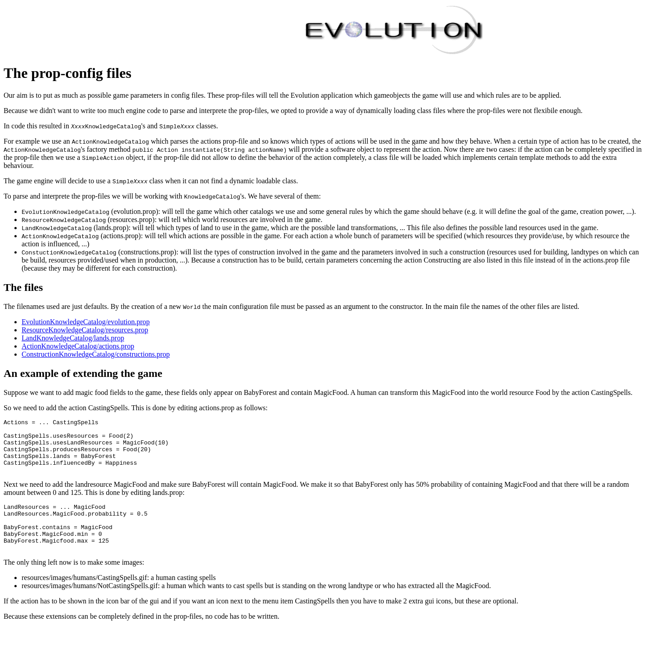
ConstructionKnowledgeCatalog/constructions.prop (96, 354)
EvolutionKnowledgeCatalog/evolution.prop (86, 322)
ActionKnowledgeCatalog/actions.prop (78, 346)
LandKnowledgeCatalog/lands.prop (73, 338)
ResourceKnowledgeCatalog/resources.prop (85, 330)
